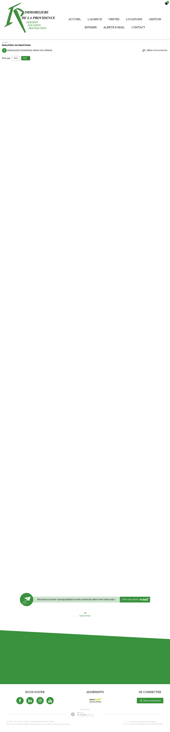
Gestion (155, 19)
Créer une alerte (135, 599)
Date (16, 58)
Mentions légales (22, 724)
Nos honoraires (36, 724)
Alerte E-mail (114, 27)
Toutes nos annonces (61, 724)
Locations (134, 19)
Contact (138, 27)
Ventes (114, 19)
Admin (50, 724)
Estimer (91, 27)
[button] (155, 50)
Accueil (75, 19)
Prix (26, 58)
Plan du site (11, 724)
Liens (45, 724)
